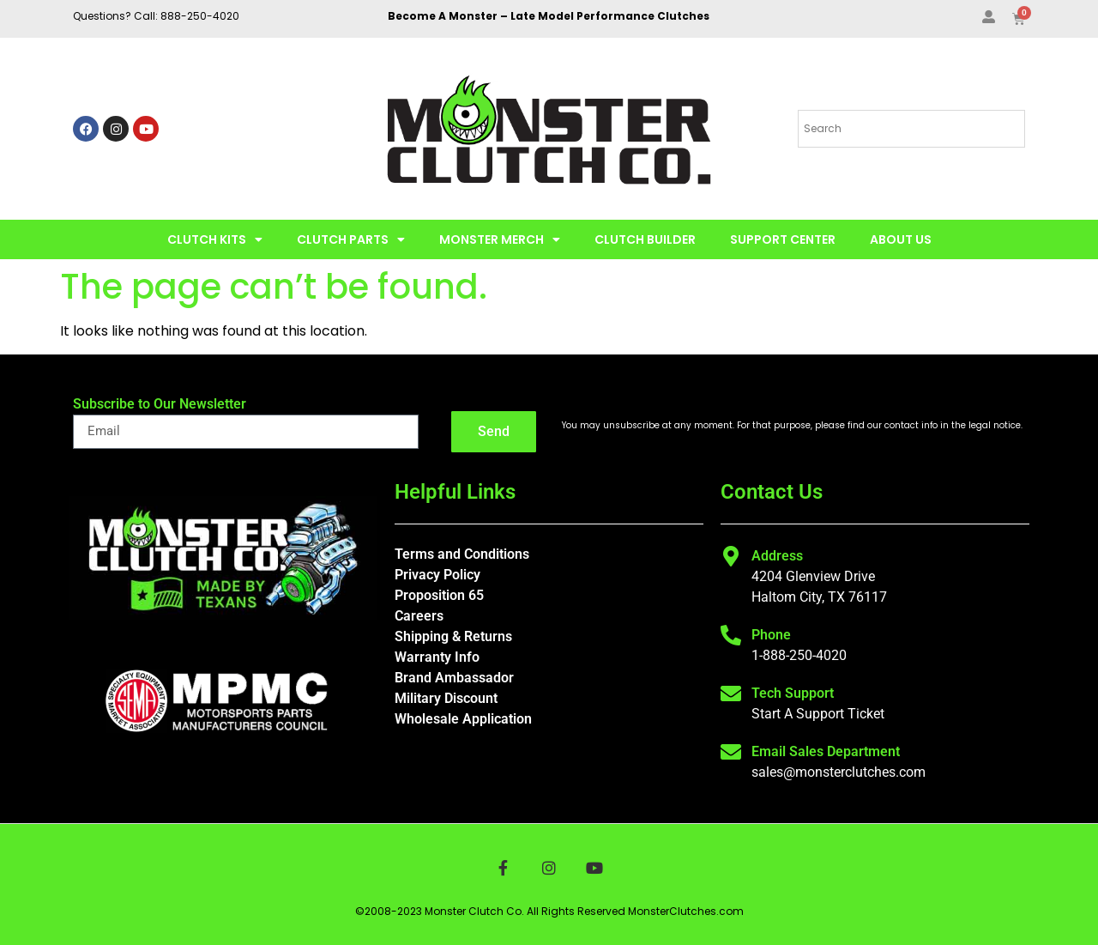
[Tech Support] (731, 693)
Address (777, 556)
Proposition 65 (439, 595)
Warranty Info (437, 657)
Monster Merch (499, 239)
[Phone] (731, 635)
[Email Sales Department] (731, 752)
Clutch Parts (351, 239)
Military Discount (446, 698)
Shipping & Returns (453, 636)
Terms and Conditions (462, 554)
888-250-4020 (199, 16)
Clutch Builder (645, 239)
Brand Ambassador (454, 677)
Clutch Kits (214, 239)
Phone (771, 635)
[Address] (731, 556)
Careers (419, 616)
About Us (901, 239)
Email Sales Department (825, 751)
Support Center (783, 239)
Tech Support (792, 693)
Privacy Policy (437, 574)
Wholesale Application (463, 719)
